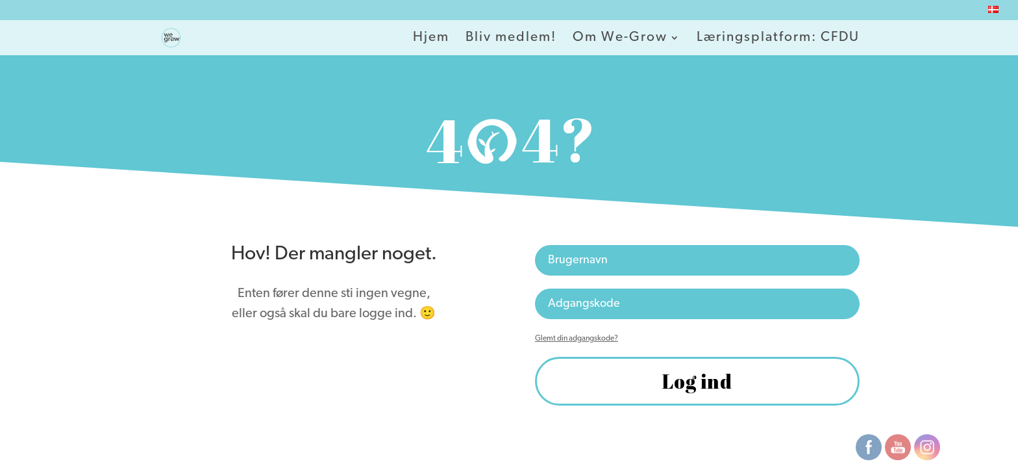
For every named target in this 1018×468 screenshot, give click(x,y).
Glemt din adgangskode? (576, 339)
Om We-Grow (620, 38)
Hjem (431, 38)
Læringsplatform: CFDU (778, 38)
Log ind (697, 381)
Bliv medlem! (511, 38)
